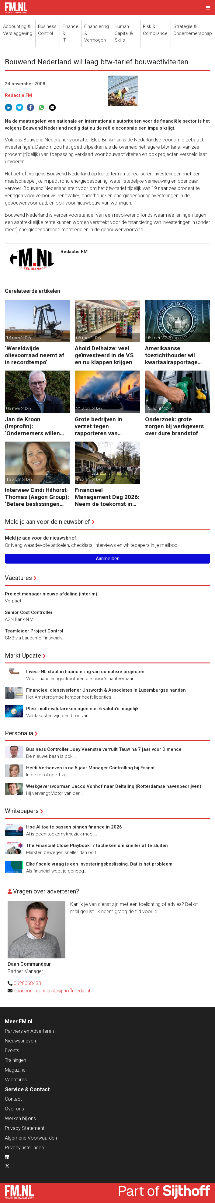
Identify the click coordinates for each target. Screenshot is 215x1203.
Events (12, 1050)
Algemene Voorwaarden (31, 1138)
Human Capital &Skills (124, 33)
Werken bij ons (20, 1118)
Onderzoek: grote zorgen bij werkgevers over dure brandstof (174, 426)
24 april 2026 (89, 408)
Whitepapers (22, 811)
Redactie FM (18, 95)
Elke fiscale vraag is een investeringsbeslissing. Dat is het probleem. (100, 864)
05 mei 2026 (18, 408)
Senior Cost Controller (29, 612)
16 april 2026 (19, 479)
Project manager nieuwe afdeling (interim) (51, 594)
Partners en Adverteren (29, 1031)
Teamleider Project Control (34, 631)
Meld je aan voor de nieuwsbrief (47, 521)
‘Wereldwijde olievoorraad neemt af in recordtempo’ (34, 355)
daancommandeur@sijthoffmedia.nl (52, 991)
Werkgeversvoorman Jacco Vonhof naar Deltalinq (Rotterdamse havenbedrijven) (113, 786)
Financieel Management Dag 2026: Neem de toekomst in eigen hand (107, 496)
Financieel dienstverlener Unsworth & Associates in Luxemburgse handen (106, 690)
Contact (13, 1099)
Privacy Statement (24, 1128)
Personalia (19, 733)
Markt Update (23, 655)
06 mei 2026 (88, 338)
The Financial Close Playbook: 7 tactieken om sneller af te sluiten (97, 845)
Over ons (14, 1109)
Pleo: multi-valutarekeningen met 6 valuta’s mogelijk (82, 708)
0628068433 (27, 983)
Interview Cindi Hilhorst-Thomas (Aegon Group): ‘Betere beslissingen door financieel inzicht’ (37, 496)
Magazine (15, 1070)
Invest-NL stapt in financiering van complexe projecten (85, 671)
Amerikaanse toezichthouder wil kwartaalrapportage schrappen (171, 355)
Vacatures (18, 577)
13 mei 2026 (18, 338)
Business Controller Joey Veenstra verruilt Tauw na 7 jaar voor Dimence (104, 749)
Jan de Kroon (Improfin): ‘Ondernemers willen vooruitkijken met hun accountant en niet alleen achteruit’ (34, 426)
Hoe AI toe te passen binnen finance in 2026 (74, 827)
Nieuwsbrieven (20, 1041)
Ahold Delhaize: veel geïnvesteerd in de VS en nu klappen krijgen (104, 355)
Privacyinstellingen (24, 1147)
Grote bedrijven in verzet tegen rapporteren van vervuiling (98, 426)
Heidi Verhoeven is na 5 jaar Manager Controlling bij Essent (90, 768)
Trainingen (15, 1060)
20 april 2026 (159, 408)
